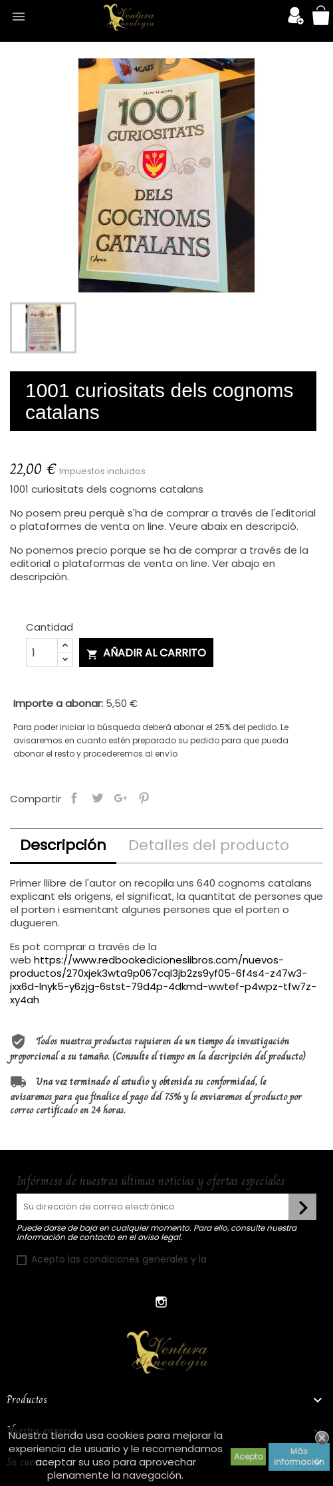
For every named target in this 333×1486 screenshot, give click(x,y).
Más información (299, 1456)
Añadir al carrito (146, 652)
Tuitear (97, 797)
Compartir (74, 797)
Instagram (161, 1302)
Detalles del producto (208, 845)
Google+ (120, 797)
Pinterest (144, 797)
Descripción (63, 845)
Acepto (248, 1456)
